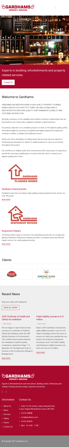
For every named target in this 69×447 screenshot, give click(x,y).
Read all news (10, 308)
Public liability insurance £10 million (50, 318)
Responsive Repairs (11, 231)
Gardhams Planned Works (14, 189)
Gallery (6, 418)
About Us (7, 406)
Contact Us (8, 82)
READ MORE (6, 199)
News (6, 410)
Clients (6, 422)
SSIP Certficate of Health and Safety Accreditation (16, 318)
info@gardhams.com (29, 417)
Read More (6, 358)
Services (7, 414)
